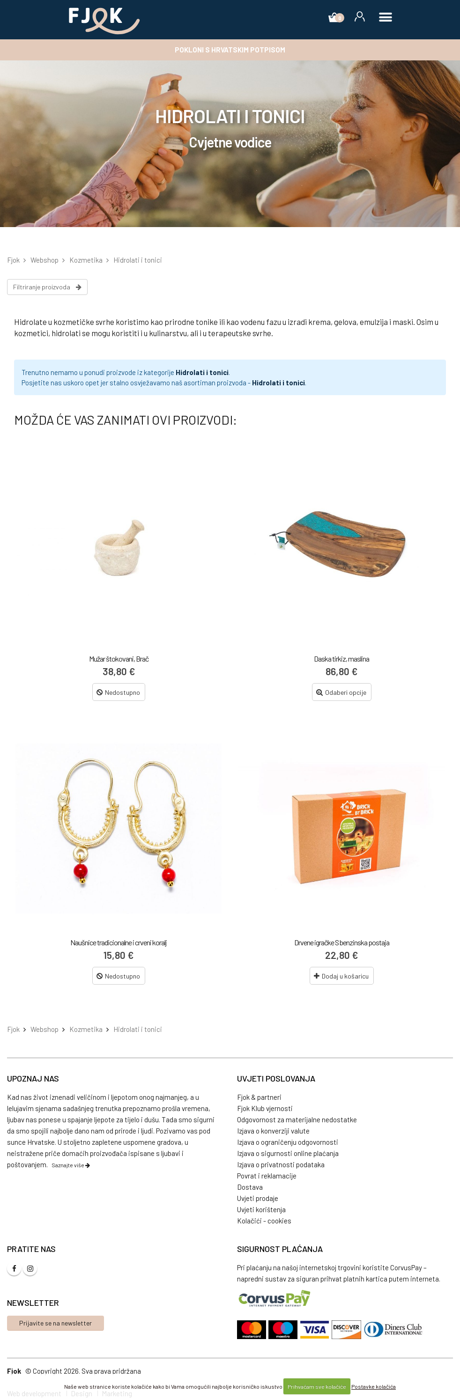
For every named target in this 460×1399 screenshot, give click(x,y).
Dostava (250, 1187)
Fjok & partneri (259, 1097)
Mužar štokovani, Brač (118, 658)
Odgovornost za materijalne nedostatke (297, 1119)
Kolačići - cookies (264, 1220)
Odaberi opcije (341, 692)
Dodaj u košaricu (341, 976)
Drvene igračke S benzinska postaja (341, 942)
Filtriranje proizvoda (47, 287)
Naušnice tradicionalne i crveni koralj (118, 942)
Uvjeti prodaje (257, 1198)
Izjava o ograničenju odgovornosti (287, 1142)
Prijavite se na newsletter (55, 1323)
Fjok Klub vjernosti (265, 1108)
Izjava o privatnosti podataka (281, 1164)
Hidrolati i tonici (202, 372)
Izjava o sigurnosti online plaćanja (288, 1153)
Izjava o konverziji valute (273, 1131)
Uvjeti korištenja (261, 1209)
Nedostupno (118, 692)
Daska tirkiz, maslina (341, 658)
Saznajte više (71, 1165)
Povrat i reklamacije (267, 1175)
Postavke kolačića (373, 1386)
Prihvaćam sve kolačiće (317, 1386)
